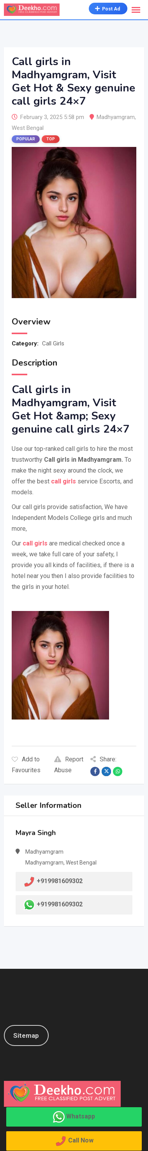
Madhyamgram (116, 117)
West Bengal (28, 127)
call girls (34, 543)
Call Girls (53, 343)
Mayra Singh (36, 832)
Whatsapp (80, 1116)
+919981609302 (60, 904)
